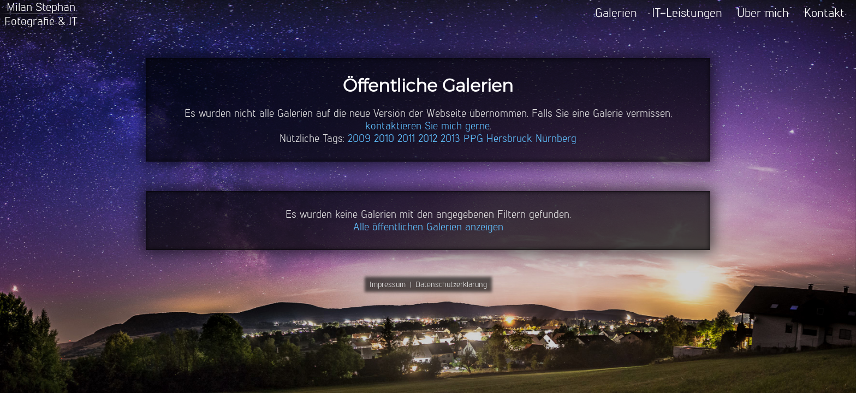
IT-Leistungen (687, 12)
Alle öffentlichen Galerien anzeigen (428, 227)
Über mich (763, 12)
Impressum (388, 284)
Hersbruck (509, 138)
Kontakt (824, 12)
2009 (359, 138)
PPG (473, 138)
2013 (450, 138)
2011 (406, 138)
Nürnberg (556, 138)
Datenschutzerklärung (451, 284)
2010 (384, 138)
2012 (427, 138)
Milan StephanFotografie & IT (41, 14)
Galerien (616, 12)
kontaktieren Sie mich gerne (427, 126)
